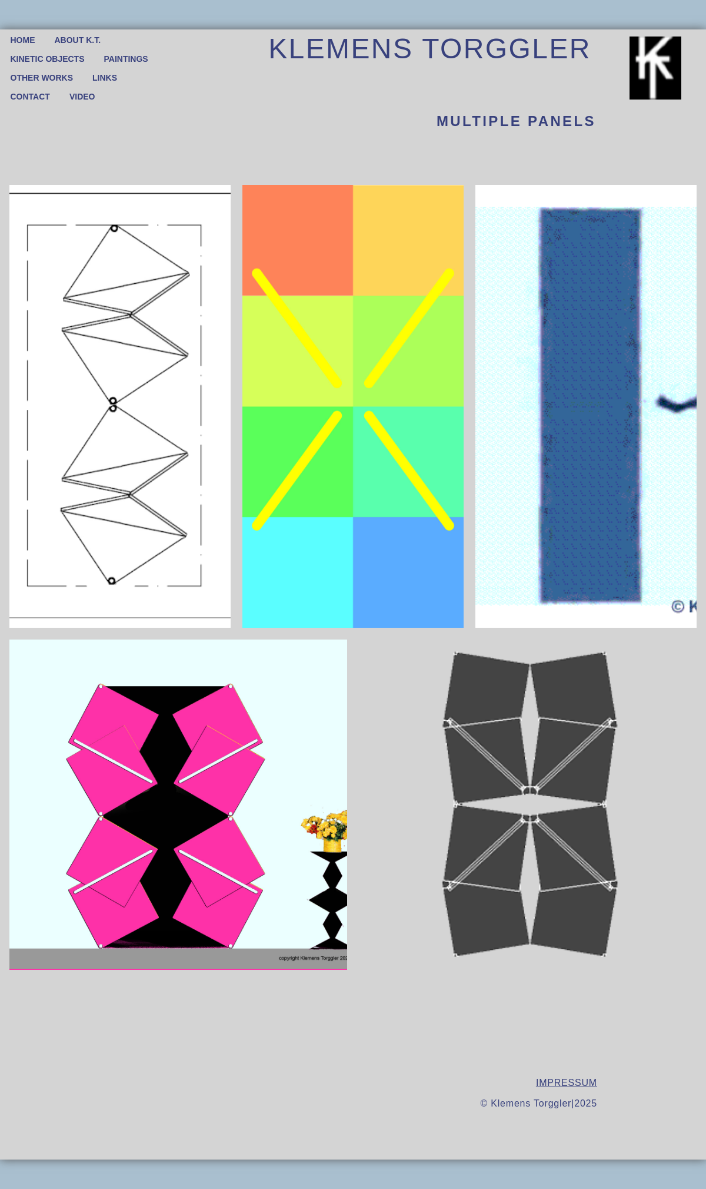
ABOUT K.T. (78, 40)
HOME (23, 40)
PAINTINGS (126, 59)
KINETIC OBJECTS (48, 59)
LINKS (104, 77)
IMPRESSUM (566, 1083)
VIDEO (82, 96)
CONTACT (30, 96)
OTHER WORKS (42, 77)
